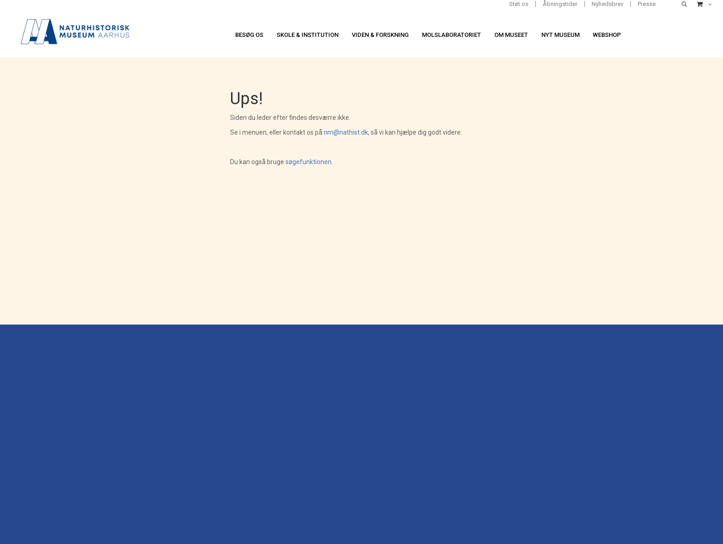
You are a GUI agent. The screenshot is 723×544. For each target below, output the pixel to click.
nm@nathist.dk (346, 132)
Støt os (518, 3)
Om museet (511, 34)
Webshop (607, 34)
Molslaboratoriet (451, 34)
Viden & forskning (380, 34)
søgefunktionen (308, 162)
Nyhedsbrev (607, 3)
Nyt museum (560, 34)
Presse (647, 3)
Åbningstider (560, 3)
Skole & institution (307, 34)
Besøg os (249, 34)
